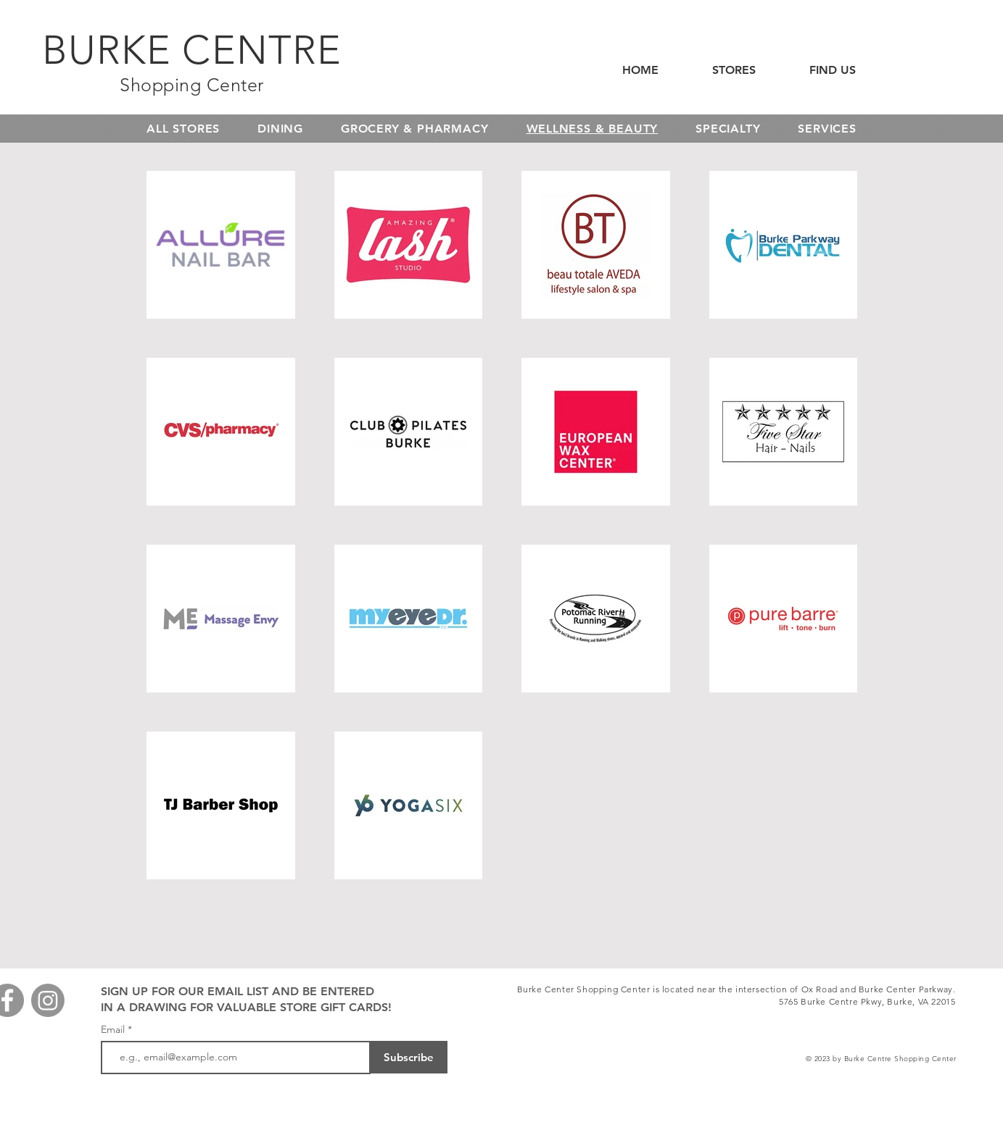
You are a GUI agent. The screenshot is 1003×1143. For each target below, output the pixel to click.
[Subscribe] (409, 1057)
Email (114, 1029)
